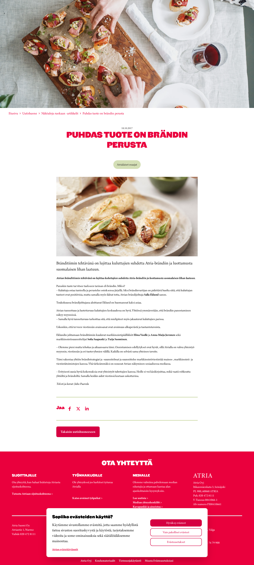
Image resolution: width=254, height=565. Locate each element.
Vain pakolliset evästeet (176, 532)
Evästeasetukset (176, 542)
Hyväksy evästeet (176, 523)
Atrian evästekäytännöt (65, 549)
